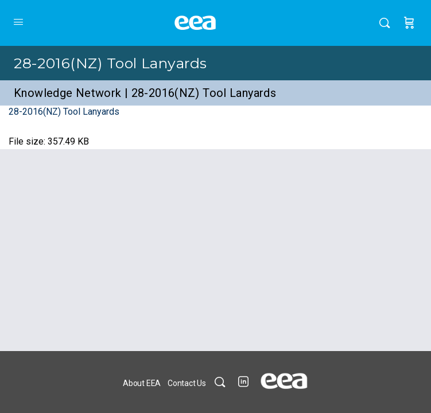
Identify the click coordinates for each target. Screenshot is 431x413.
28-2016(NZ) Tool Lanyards (110, 63)
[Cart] (409, 23)
